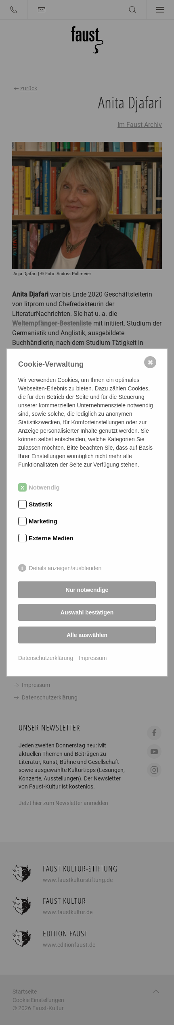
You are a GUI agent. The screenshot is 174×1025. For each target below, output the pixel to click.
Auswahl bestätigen (87, 612)
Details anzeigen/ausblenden (65, 568)
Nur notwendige (87, 590)
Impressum (93, 658)
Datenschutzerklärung (45, 658)
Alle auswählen (87, 635)
